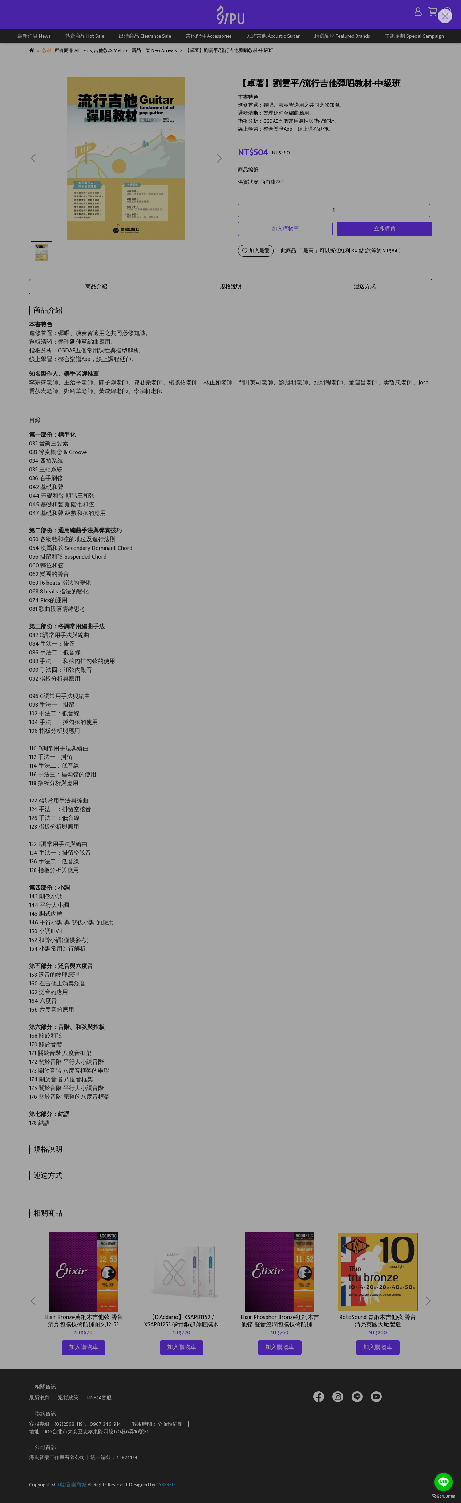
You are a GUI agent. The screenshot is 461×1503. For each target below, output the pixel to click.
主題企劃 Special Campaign (414, 36)
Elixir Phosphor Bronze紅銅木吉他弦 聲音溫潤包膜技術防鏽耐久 (279, 1321)
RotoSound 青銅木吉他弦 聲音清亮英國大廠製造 (377, 1321)
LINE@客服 (99, 1397)
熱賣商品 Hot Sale (84, 36)
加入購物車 (285, 228)
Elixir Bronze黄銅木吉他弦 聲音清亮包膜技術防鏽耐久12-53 (83, 1321)
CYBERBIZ (166, 1484)
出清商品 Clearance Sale (145, 36)
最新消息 (39, 1397)
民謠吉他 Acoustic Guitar (273, 36)
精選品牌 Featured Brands (342, 36)
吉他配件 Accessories (209, 36)
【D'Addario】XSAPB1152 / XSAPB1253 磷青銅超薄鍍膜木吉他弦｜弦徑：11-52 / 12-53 (181, 1321)
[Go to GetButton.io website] (443, 1496)
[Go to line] (443, 1482)
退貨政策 (68, 1397)
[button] (219, 158)
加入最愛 (256, 250)
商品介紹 (96, 286)
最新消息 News (33, 36)
